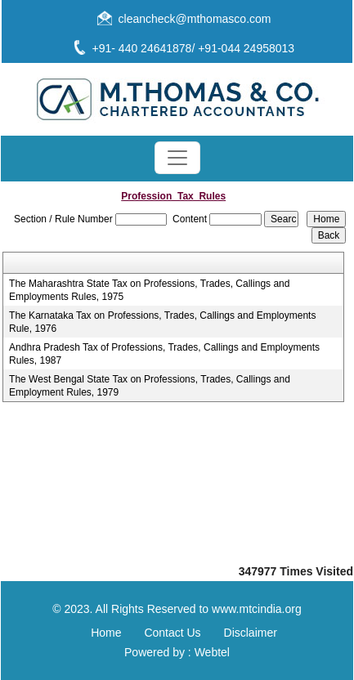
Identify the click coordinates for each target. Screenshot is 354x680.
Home (106, 632)
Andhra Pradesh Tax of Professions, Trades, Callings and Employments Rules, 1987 (164, 354)
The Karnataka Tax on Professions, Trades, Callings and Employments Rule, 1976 (162, 322)
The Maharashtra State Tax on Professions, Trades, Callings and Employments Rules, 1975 (149, 290)
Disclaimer (250, 632)
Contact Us (172, 632)
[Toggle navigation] (177, 157)
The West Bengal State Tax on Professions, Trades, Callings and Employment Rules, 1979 (149, 386)
